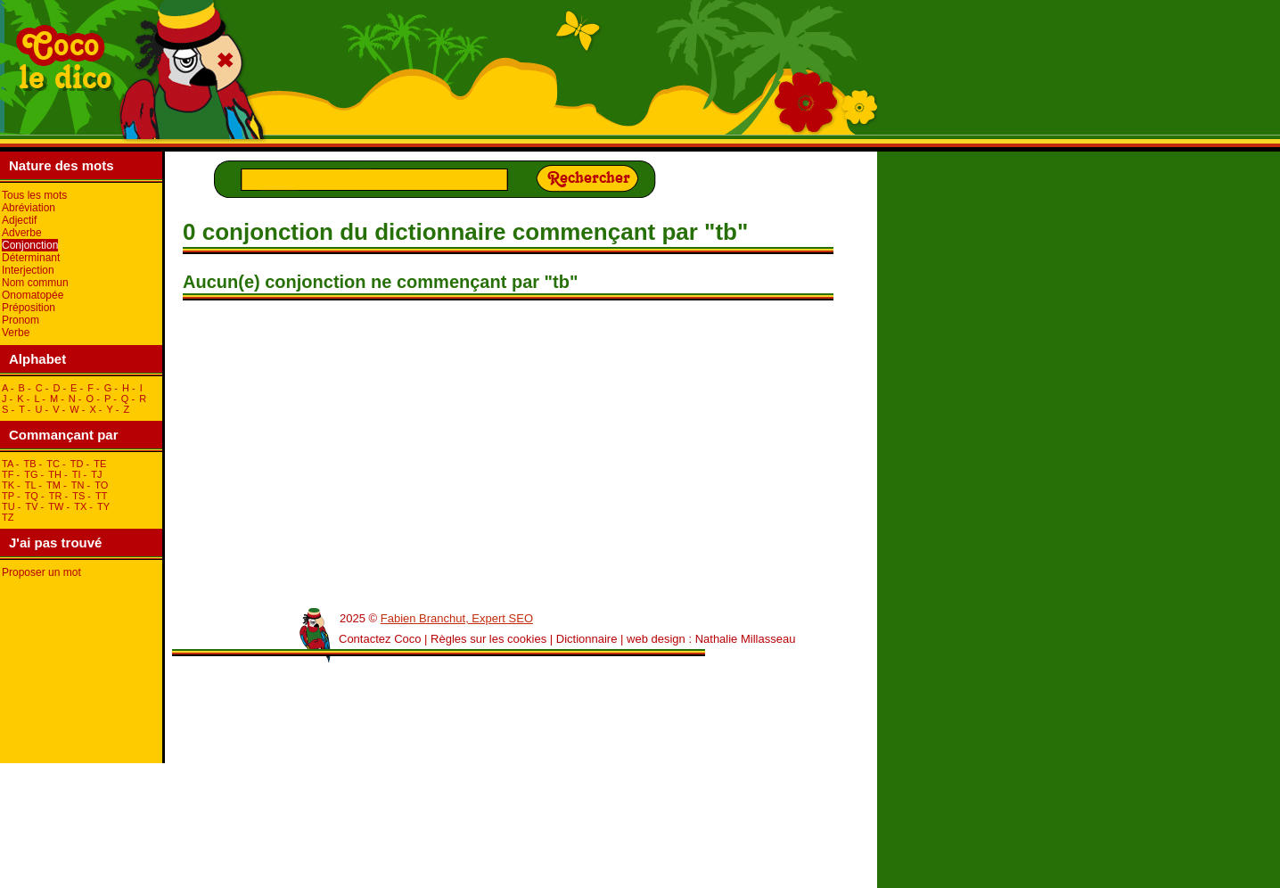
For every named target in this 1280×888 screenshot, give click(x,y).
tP (8, 495)
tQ (31, 495)
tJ (96, 474)
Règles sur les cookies (488, 638)
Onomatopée (32, 295)
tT (101, 495)
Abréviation (28, 207)
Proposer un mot (41, 572)
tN (78, 485)
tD (77, 463)
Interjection (28, 270)
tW (55, 506)
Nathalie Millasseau (745, 638)
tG (30, 474)
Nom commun (35, 282)
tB (29, 463)
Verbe (15, 332)
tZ (7, 517)
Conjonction (30, 245)
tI (76, 474)
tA (7, 463)
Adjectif (19, 220)
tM (53, 485)
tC (53, 463)
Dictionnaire (587, 638)
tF (7, 474)
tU (8, 506)
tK (8, 485)
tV (31, 506)
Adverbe (22, 232)
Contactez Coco (380, 638)
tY (103, 506)
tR (55, 495)
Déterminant (31, 257)
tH (55, 474)
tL (30, 485)
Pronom (20, 320)
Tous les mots (34, 195)
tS (78, 495)
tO (101, 485)
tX (80, 506)
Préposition (28, 307)
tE (100, 463)
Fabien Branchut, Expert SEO (457, 618)
